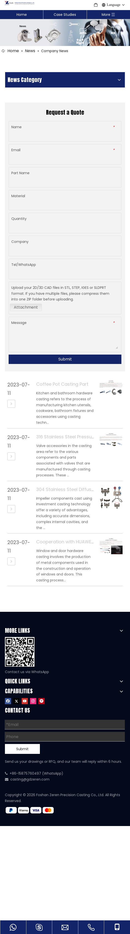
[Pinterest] (41, 701)
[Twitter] (16, 701)
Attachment (26, 307)
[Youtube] (25, 701)
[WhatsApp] (19, 652)
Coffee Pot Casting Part (62, 384)
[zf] (32, 810)
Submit (65, 359)
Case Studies (65, 14)
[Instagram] (33, 701)
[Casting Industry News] (65, 32)
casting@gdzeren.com (29, 779)
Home (21, 14)
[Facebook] (8, 701)
